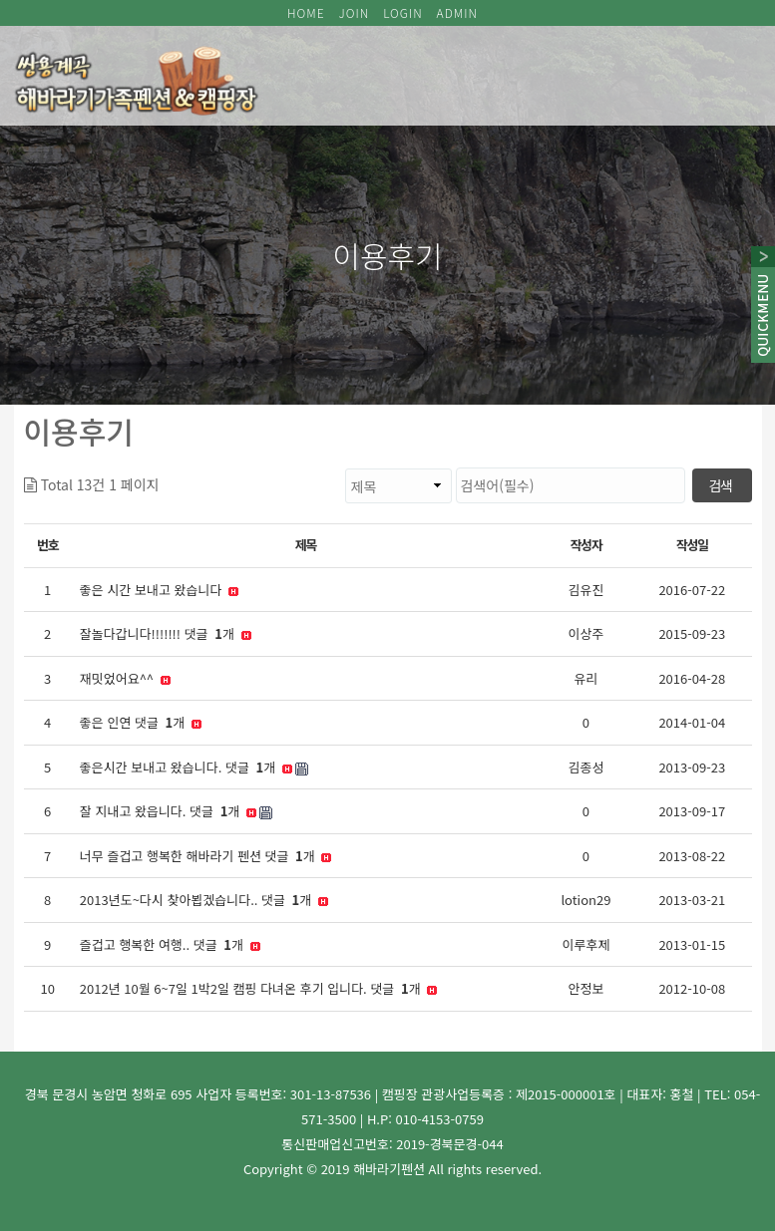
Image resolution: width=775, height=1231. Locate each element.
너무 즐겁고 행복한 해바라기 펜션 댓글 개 (205, 856)
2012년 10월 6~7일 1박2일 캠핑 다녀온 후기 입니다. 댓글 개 (258, 989)
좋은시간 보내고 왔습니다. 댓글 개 (194, 767)
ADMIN (457, 12)
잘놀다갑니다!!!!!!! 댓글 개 (165, 634)
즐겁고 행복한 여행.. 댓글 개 (170, 945)
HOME (306, 12)
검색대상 (160, 467)
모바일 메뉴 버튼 (737, 66)
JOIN (354, 12)
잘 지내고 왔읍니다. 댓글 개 (176, 811)
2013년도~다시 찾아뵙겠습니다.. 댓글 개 (204, 900)
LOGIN (403, 12)
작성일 (692, 544)
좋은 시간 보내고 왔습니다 (159, 589)
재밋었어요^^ (125, 678)
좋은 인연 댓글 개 (140, 723)
